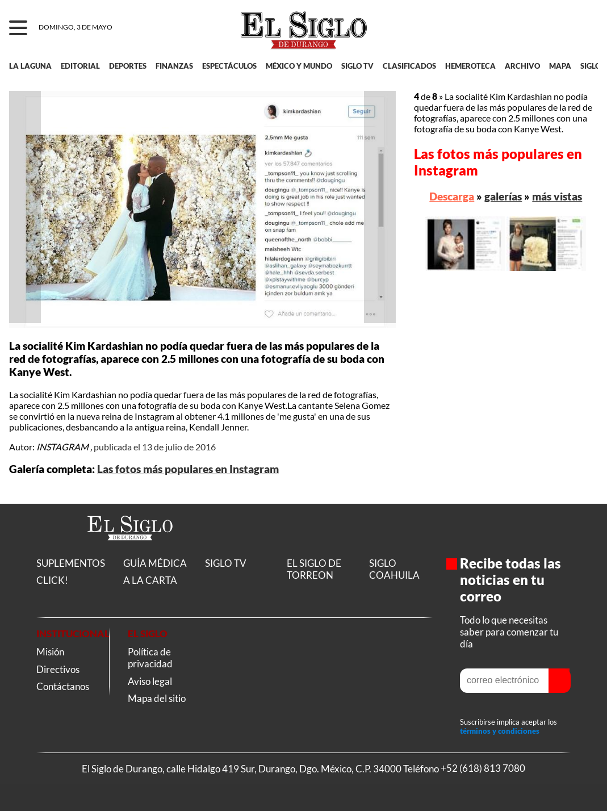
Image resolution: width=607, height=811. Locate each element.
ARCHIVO (522, 65)
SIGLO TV (357, 65)
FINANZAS (174, 65)
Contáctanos (62, 686)
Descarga (451, 196)
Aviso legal (150, 681)
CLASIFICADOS (409, 65)
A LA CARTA (150, 580)
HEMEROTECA (470, 65)
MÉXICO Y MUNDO (299, 65)
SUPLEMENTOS (70, 563)
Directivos (57, 669)
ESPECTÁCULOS (229, 65)
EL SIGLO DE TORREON (314, 569)
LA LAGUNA (30, 65)
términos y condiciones (499, 730)
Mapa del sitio (157, 698)
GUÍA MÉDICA (155, 563)
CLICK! (52, 580)
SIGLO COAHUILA (394, 569)
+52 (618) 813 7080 (483, 769)
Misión (50, 652)
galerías (503, 196)
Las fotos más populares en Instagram (188, 469)
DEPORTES (127, 65)
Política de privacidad (150, 658)
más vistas (557, 196)
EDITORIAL (80, 65)
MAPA (560, 65)
